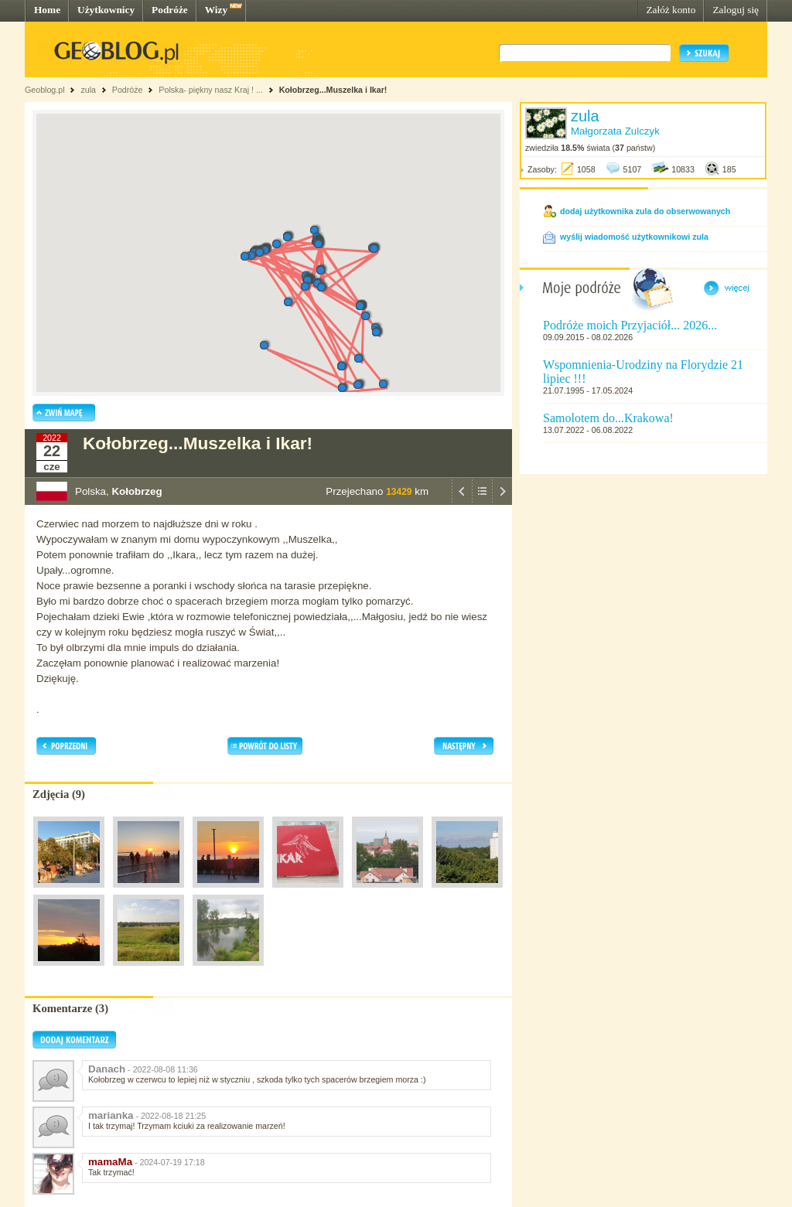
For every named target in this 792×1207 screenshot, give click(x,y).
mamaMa (110, 1162)
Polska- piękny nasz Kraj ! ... (212, 89)
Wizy (216, 9)
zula (88, 89)
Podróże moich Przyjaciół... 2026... (630, 325)
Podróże (170, 9)
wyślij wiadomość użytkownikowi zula (634, 236)
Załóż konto (670, 9)
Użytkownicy (106, 9)
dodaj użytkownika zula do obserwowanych (645, 211)
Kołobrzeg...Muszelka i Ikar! (333, 89)
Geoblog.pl (45, 89)
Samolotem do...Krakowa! (608, 417)
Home (47, 9)
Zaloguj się (735, 9)
